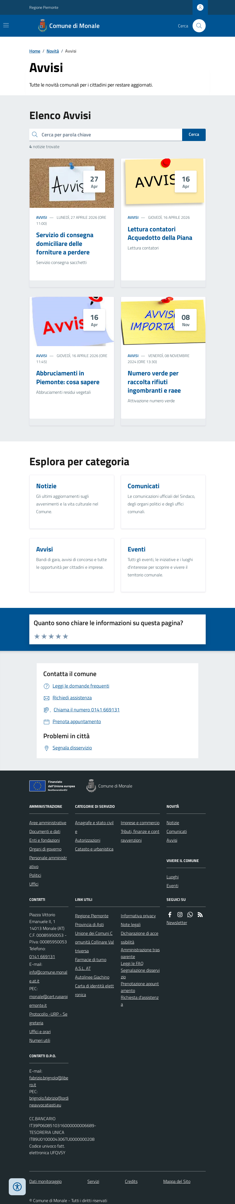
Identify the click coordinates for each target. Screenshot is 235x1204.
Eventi (172, 885)
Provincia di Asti (89, 924)
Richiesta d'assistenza (140, 1000)
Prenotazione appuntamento (140, 987)
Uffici (33, 884)
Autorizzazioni (87, 840)
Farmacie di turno (90, 959)
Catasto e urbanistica (94, 849)
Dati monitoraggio (45, 1181)
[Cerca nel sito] (197, 25)
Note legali (131, 924)
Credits (131, 1181)
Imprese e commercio (140, 822)
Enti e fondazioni (44, 840)
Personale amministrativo (48, 862)
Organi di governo (45, 849)
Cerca (194, 134)
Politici (35, 875)
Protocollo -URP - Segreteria (48, 1018)
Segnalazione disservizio (140, 973)
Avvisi (41, 217)
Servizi (93, 1181)
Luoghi (173, 876)
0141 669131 (42, 956)
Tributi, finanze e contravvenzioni (140, 835)
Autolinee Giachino (92, 977)
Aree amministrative (47, 822)
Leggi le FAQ (132, 963)
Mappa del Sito (176, 1181)
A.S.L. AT (83, 968)
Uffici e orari (40, 1031)
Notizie (173, 822)
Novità (53, 51)
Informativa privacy (138, 915)
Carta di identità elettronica (94, 990)
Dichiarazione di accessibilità (139, 937)
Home (34, 51)
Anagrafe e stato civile (94, 827)
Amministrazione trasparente (140, 953)
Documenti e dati (44, 831)
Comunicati (177, 831)
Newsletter (177, 922)
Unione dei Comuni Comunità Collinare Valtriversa (94, 942)
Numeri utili (39, 1040)
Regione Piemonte (43, 7)
